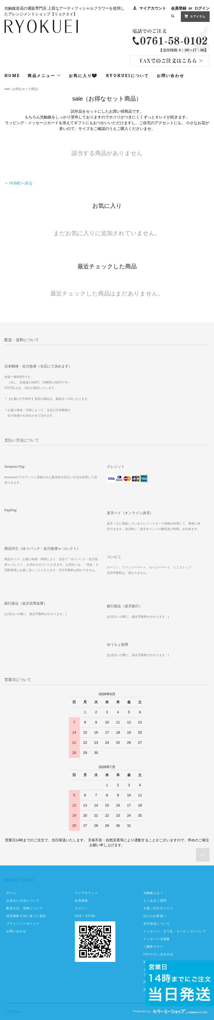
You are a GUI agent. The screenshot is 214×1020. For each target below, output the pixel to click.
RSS (78, 916)
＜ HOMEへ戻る (18, 183)
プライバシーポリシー (22, 923)
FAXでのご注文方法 (158, 954)
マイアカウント (152, 8)
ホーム (11, 892)
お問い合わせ (170, 75)
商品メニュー (44, 75)
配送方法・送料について (24, 908)
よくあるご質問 (155, 900)
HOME (12, 75)
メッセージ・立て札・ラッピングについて (174, 931)
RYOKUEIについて (127, 75)
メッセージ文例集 (156, 939)
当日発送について (156, 923)
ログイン (202, 8)
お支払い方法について (22, 900)
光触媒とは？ (153, 892)
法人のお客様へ (155, 916)
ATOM (90, 916)
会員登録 (178, 8)
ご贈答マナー (153, 946)
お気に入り (83, 75)
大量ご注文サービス (158, 908)
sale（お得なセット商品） (22, 88)
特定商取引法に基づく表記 (26, 916)
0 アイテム (194, 16)
